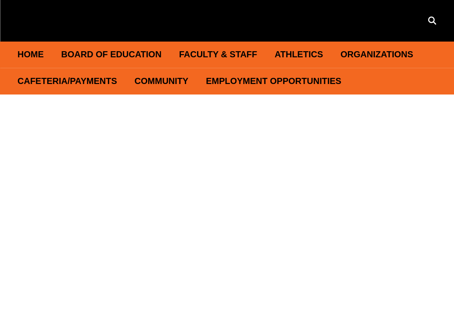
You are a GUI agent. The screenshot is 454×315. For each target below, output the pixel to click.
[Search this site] (432, 20)
